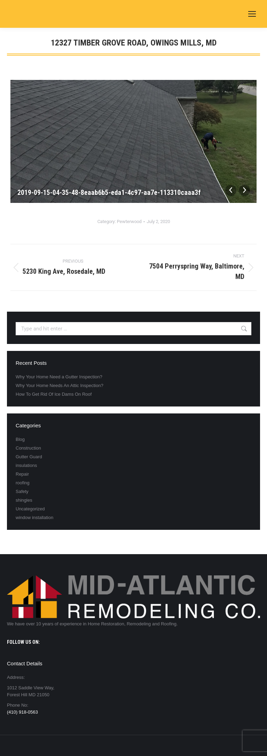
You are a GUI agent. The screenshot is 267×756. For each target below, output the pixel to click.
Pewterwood (129, 221)
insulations (26, 465)
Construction (28, 448)
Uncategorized (30, 508)
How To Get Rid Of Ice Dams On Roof (54, 394)
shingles (24, 500)
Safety (22, 491)
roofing (23, 482)
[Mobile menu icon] (252, 14)
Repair (22, 474)
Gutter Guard (29, 456)
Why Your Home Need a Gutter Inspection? (59, 376)
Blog (20, 439)
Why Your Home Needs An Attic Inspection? (59, 385)
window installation (34, 517)
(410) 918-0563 (22, 712)
